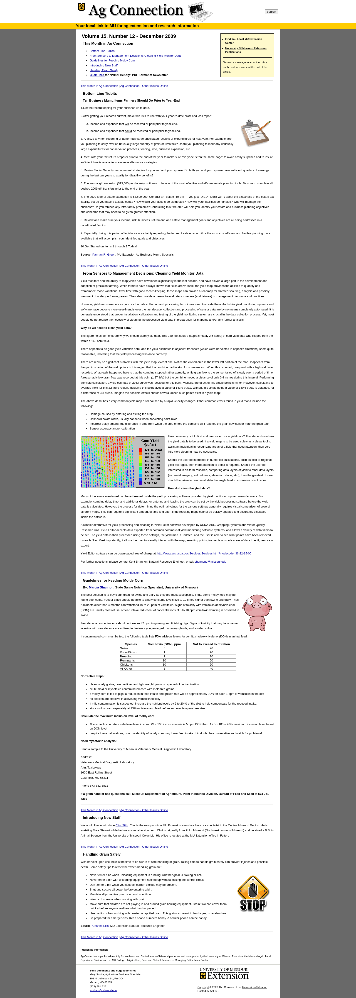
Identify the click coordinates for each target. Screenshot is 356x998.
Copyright (203, 987)
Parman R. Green (103, 254)
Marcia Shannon (101, 587)
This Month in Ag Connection (99, 86)
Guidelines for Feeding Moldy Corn (112, 60)
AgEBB (214, 990)
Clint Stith (122, 825)
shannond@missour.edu (210, 561)
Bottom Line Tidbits (102, 51)
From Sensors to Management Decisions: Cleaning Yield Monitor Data (135, 55)
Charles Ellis (100, 925)
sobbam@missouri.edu (103, 990)
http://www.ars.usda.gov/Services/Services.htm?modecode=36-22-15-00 (204, 553)
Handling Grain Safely (104, 70)
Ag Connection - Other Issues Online (144, 86)
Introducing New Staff (104, 65)
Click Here (97, 75)
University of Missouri (254, 987)
